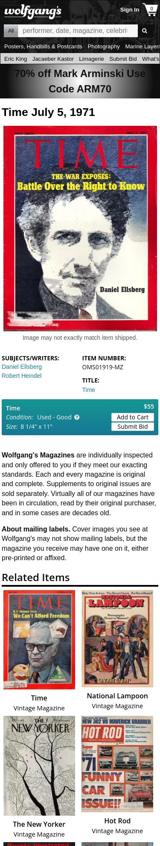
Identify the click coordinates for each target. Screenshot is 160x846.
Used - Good (54, 417)
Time (89, 389)
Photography (103, 46)
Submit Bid (123, 59)
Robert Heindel (21, 375)
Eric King (15, 59)
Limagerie (91, 59)
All (11, 31)
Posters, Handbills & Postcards (43, 46)
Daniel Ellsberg (22, 366)
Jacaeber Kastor (53, 59)
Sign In (129, 9)
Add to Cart (132, 417)
